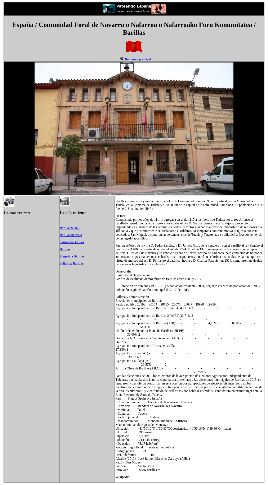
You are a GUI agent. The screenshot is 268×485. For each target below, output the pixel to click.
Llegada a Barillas (72, 256)
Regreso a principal (138, 59)
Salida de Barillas (71, 263)
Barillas (65, 249)
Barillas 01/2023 (71, 235)
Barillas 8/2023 (70, 228)
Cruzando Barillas (72, 242)
